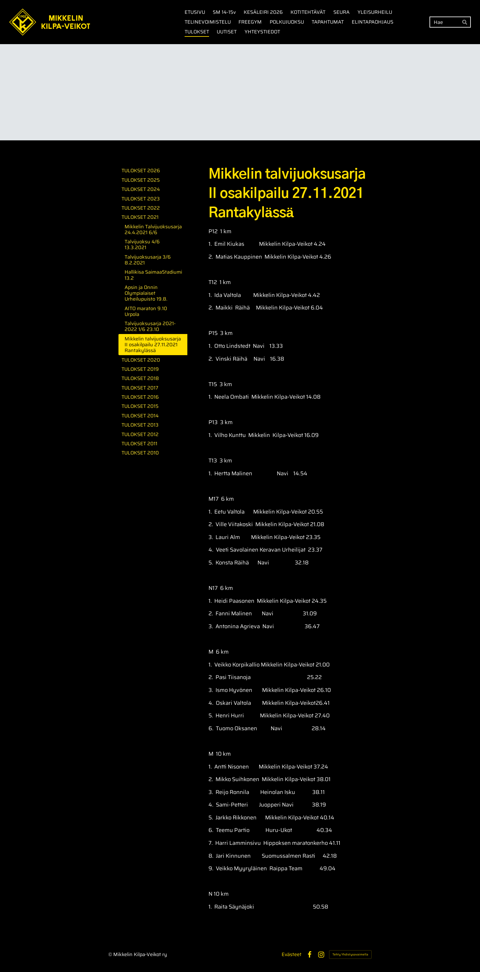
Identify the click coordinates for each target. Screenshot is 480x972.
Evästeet (292, 954)
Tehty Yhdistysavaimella (350, 954)
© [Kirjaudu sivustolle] (110, 954)
